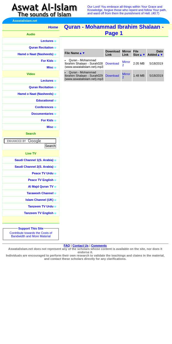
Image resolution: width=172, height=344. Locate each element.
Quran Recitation (41, 47)
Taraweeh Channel (40, 193)
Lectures (47, 40)
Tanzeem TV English (38, 213)
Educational (44, 100)
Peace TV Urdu (43, 173)
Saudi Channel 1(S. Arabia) (34, 160)
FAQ (67, 245)
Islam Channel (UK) (39, 199)
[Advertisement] (146, 124)
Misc (50, 67)
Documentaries (42, 113)
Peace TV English (41, 180)
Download (112, 63)
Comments (99, 245)
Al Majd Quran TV (41, 186)
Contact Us (80, 245)
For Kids (47, 60)
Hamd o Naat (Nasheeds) (36, 54)
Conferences (44, 107)
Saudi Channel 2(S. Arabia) (34, 166)
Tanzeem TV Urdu (40, 206)
